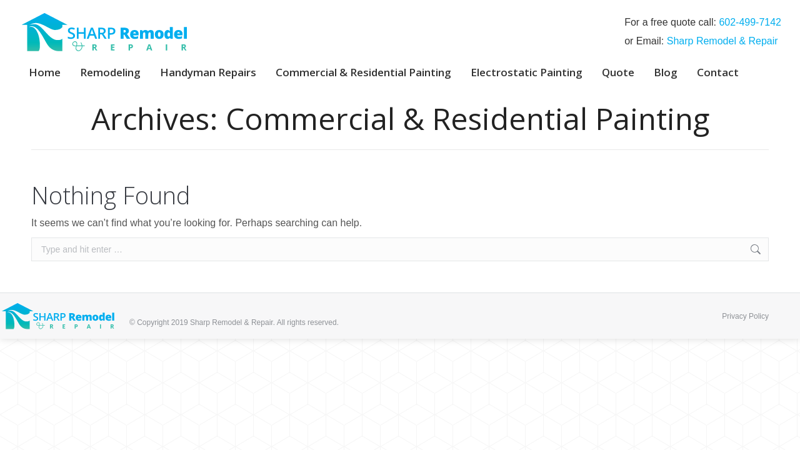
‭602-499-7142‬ (750, 22)
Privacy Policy (745, 316)
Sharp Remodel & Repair (722, 41)
